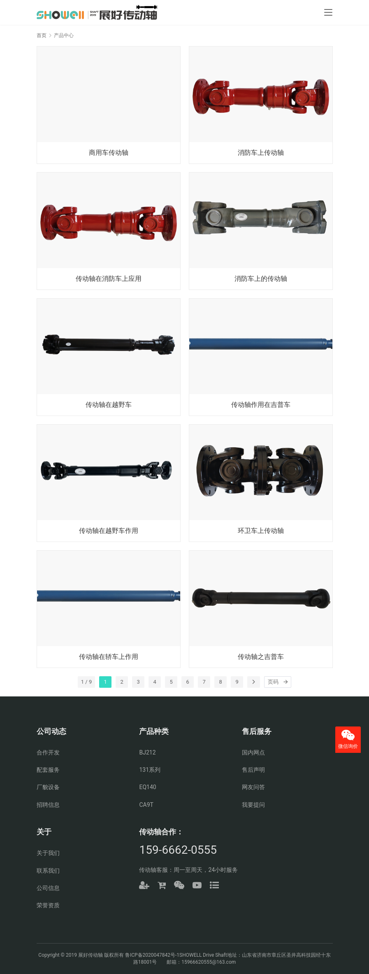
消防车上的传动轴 (260, 279)
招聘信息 (48, 804)
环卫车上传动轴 (261, 531)
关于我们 (48, 853)
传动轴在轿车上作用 (108, 657)
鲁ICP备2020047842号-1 (152, 955)
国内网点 (253, 752)
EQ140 (147, 787)
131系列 (149, 769)
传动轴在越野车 (109, 405)
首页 (41, 35)
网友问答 (253, 787)
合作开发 (48, 752)
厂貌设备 (48, 787)
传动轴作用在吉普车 (260, 405)
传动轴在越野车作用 (108, 531)
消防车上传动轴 (261, 152)
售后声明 (253, 769)
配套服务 (48, 769)
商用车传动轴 (108, 152)
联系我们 (48, 870)
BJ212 (147, 752)
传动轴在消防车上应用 (109, 279)
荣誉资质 (48, 905)
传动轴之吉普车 (261, 657)
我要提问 (253, 804)
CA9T (146, 804)
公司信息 (48, 888)
